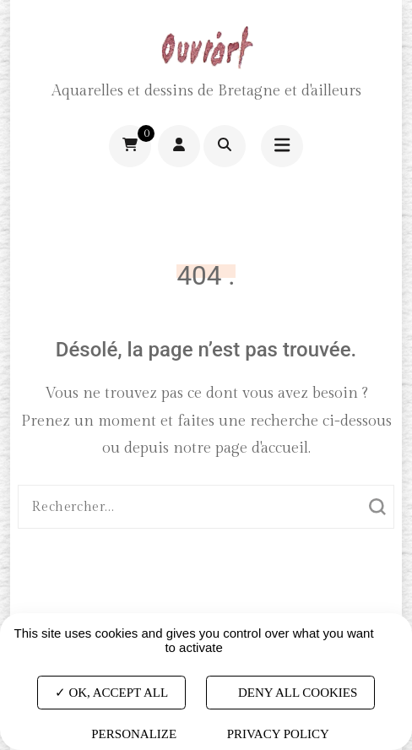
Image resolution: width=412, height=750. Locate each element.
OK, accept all (111, 692)
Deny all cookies (290, 692)
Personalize (133, 734)
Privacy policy (278, 734)
